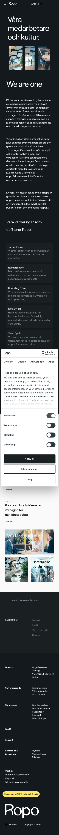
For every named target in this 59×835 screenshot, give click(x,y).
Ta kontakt (14, 562)
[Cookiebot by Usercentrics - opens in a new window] (42, 353)
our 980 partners (23, 377)
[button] (5, 3)
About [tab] (51, 361)
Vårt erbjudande (25, 536)
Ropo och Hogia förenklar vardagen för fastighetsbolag (23, 510)
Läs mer (8, 490)
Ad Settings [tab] (37, 361)
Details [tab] (22, 361)
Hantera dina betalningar (41, 564)
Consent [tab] (8, 361)
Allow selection (29, 469)
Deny (29, 479)
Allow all (29, 458)
